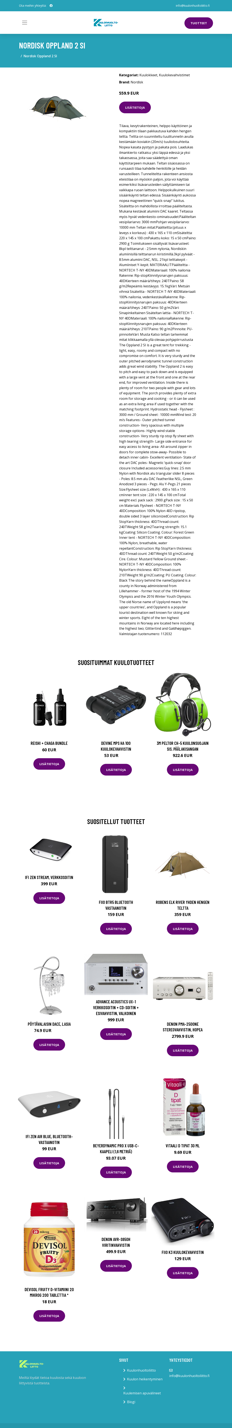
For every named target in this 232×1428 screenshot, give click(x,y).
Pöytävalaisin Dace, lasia (49, 1024)
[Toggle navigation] (24, 23)
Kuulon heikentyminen (145, 1379)
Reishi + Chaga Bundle (49, 743)
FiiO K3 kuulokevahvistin (183, 1252)
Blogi (131, 1402)
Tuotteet (198, 23)
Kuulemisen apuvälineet (142, 1393)
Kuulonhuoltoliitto (141, 1370)
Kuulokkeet (148, 75)
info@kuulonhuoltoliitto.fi (193, 6)
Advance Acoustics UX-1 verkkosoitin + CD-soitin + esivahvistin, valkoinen (116, 1007)
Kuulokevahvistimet (174, 75)
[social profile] (51, 6)
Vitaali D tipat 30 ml (183, 1145)
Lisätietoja (135, 107)
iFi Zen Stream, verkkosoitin (49, 877)
